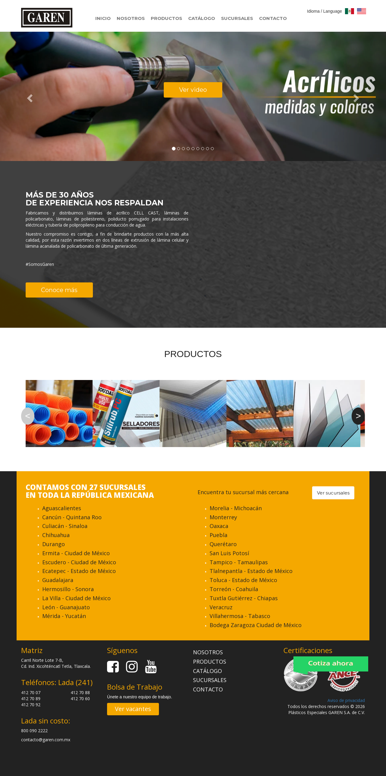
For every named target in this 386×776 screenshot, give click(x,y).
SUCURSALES (237, 18)
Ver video (193, 89)
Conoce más (59, 290)
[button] (29, 96)
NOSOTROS (131, 18)
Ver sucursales (333, 493)
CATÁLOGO (201, 18)
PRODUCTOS (166, 18)
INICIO (103, 18)
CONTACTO (273, 18)
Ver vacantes (133, 709)
